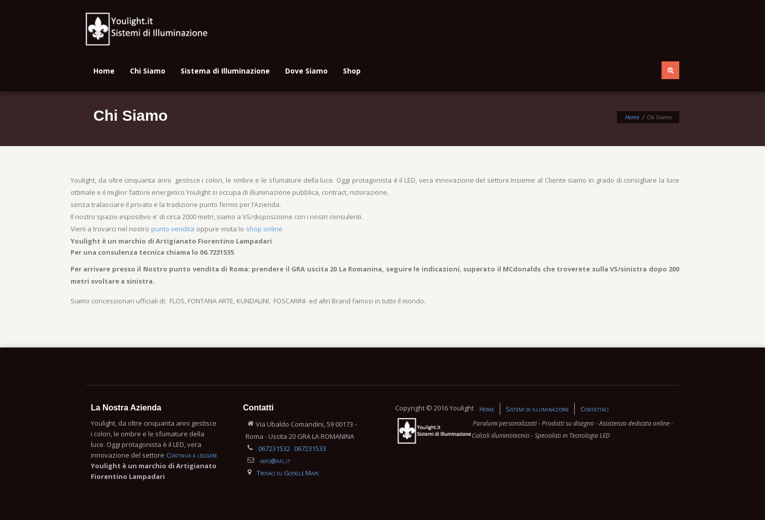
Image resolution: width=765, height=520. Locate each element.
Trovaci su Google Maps (288, 472)
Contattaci (594, 408)
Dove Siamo (306, 71)
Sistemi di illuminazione (537, 408)
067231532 (274, 448)
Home (104, 71)
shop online (264, 228)
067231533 (310, 448)
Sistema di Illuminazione (225, 71)
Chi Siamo (147, 71)
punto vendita (172, 228)
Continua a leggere (191, 455)
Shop (352, 71)
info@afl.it (275, 460)
